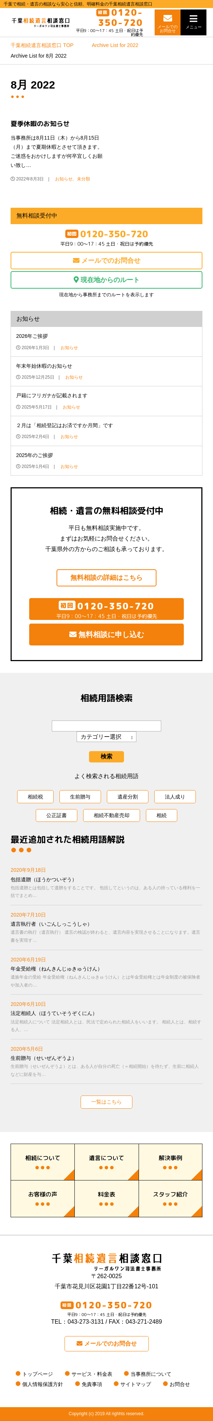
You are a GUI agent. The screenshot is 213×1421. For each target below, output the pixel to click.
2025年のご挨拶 (34, 455)
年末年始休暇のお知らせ (44, 366)
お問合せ (180, 1384)
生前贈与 (80, 797)
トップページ (37, 1374)
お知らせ (64, 179)
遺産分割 (127, 797)
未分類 (83, 179)
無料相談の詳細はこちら (106, 578)
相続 (161, 816)
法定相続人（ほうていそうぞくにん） (106, 1022)
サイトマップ (135, 1384)
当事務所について (151, 1374)
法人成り (175, 797)
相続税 (35, 797)
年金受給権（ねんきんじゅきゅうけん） (106, 977)
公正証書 (56, 816)
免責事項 (92, 1384)
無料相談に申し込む (106, 635)
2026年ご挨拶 (32, 336)
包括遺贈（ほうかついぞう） (106, 888)
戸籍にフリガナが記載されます (52, 396)
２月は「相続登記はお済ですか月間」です (64, 426)
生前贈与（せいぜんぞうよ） (106, 1067)
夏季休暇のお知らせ (40, 124)
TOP (42, 45)
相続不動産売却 (111, 816)
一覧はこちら (106, 1102)
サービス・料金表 (91, 1374)
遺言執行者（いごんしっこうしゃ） (106, 933)
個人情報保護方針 (42, 1384)
